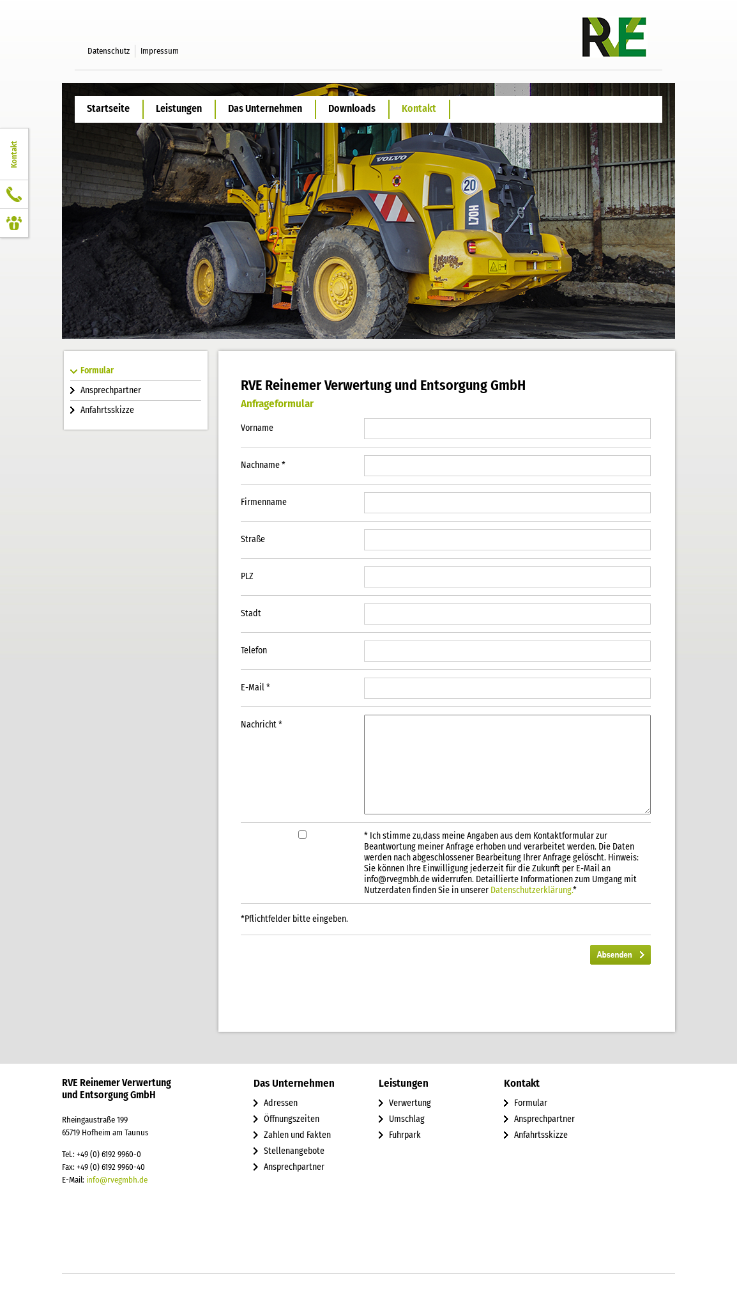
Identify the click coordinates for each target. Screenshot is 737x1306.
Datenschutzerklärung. (531, 890)
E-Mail (255, 687)
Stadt (251, 613)
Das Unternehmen (265, 108)
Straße (253, 539)
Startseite (108, 108)
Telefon (254, 650)
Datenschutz (108, 51)
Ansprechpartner (110, 390)
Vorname (257, 428)
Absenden (620, 955)
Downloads (352, 108)
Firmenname (264, 502)
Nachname (263, 465)
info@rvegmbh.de (117, 1180)
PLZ (247, 576)
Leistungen (179, 108)
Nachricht (261, 724)
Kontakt (419, 108)
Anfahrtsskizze (107, 410)
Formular (97, 370)
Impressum (160, 51)
